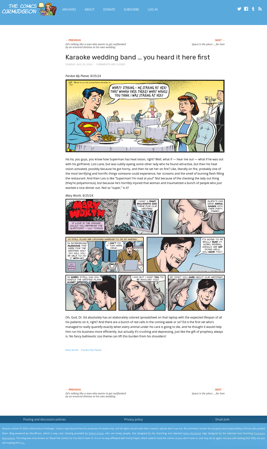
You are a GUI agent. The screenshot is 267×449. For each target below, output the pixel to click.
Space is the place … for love (208, 44)
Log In (153, 9)
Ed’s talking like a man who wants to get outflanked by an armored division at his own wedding (95, 46)
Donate (109, 9)
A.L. (23, 442)
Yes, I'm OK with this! (235, 435)
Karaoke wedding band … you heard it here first (137, 57)
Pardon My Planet (91, 350)
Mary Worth (71, 350)
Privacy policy (133, 419)
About (89, 9)
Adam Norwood (192, 433)
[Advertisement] (132, 373)
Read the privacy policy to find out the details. (234, 425)
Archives (69, 9)
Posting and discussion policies (44, 419)
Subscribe (131, 9)
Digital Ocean (96, 433)
